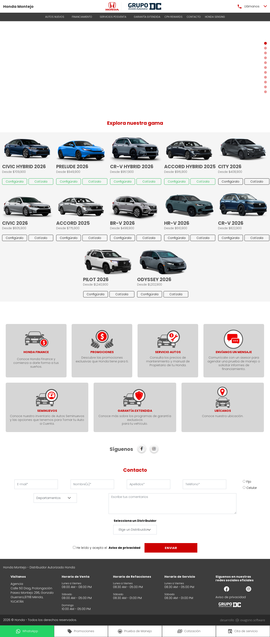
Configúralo (69, 181)
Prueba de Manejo (135, 631)
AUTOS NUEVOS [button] (54, 17)
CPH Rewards (174, 17)
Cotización (188, 631)
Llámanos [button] (248, 6)
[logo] (112, 6)
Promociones (81, 631)
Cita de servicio (243, 631)
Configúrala (14, 181)
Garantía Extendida (147, 17)
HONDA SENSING (215, 17)
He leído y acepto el (91, 548)
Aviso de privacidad (124, 548)
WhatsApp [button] (27, 631)
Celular (251, 488)
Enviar (171, 548)
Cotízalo (94, 181)
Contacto (194, 17)
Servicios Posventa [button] (113, 17)
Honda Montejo (18, 6)
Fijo (248, 482)
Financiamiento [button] (82, 17)
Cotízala (40, 181)
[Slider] (135, 67)
